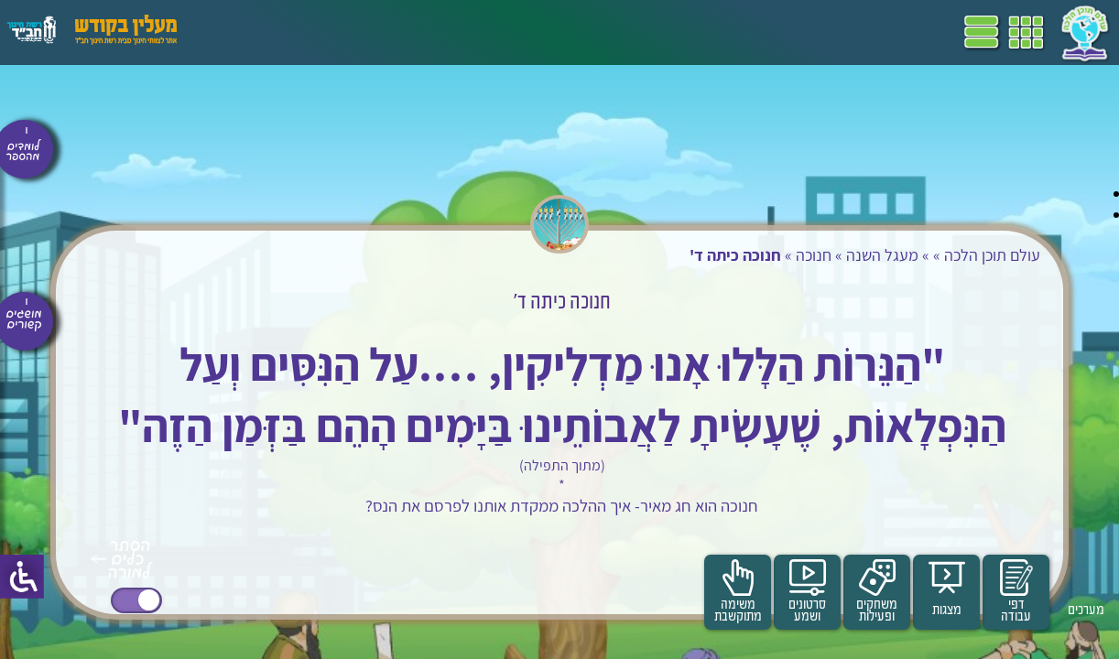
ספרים (465, 32)
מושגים (411, 32)
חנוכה (773, 254)
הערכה (355, 32)
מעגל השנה (842, 254)
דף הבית (681, 32)
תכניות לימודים (600, 32)
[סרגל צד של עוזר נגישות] (22, 577)
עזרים (240, 32)
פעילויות (296, 32)
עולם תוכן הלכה (952, 254)
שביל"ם (520, 32)
